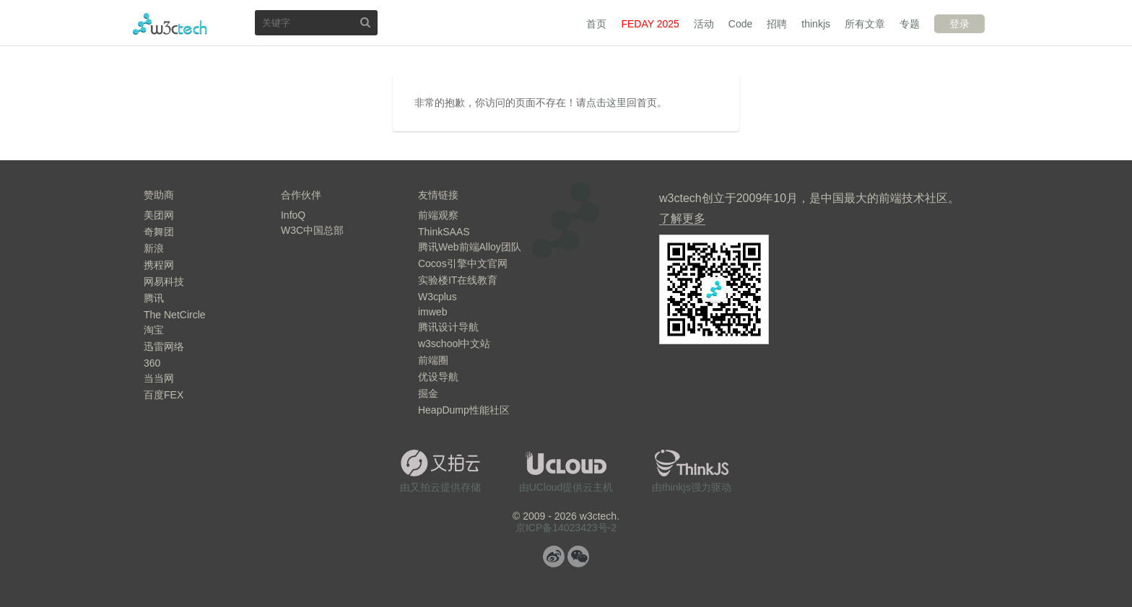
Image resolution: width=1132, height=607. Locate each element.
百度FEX (163, 395)
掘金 (428, 393)
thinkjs (815, 24)
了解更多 (682, 218)
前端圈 (433, 360)
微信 (578, 556)
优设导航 (438, 377)
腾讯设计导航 (448, 327)
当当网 (159, 378)
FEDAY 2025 (650, 24)
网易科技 (164, 281)
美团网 (159, 215)
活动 (704, 24)
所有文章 (865, 24)
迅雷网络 (164, 346)
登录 (959, 24)
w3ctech (170, 24)
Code (740, 24)
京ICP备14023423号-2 (566, 527)
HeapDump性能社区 (464, 410)
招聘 (777, 24)
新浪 (154, 248)
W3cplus (437, 296)
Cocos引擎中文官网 (463, 263)
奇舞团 (159, 231)
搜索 (365, 22)
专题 (910, 24)
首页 (596, 24)
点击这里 (606, 102)
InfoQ (293, 215)
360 (152, 363)
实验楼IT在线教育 (457, 280)
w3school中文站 (454, 343)
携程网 (159, 265)
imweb (432, 312)
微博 (554, 556)
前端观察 (438, 215)
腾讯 (154, 298)
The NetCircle (175, 314)
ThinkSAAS (444, 231)
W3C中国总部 (312, 230)
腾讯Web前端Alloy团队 (469, 247)
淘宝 (154, 330)
